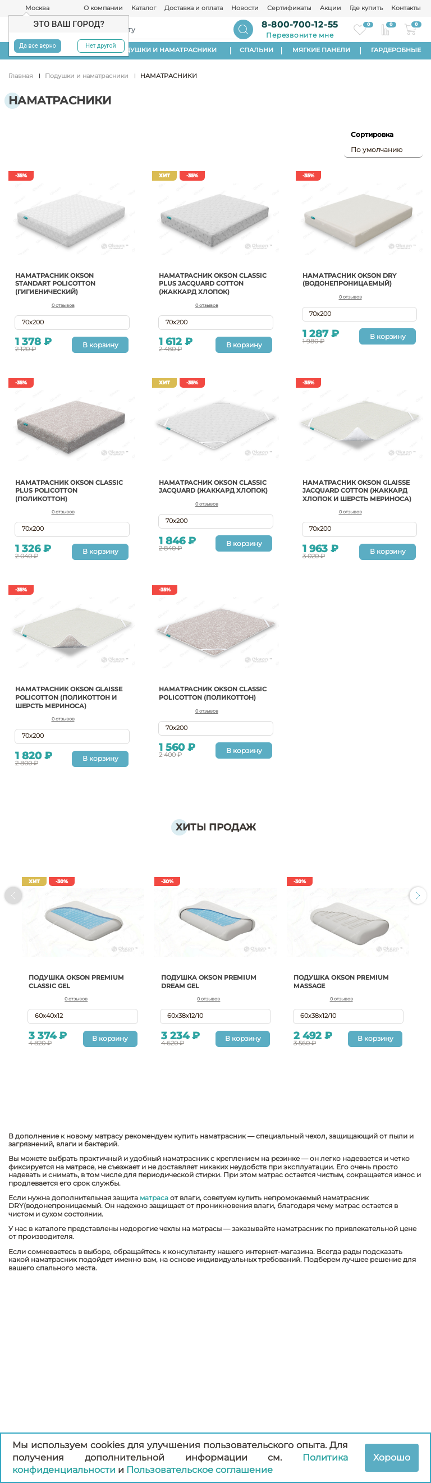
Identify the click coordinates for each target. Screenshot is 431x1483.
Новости (245, 8)
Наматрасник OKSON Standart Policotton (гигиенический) (58, 283)
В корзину (100, 344)
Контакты (406, 8)
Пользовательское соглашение (199, 1469)
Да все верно (37, 45)
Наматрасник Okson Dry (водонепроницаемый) (353, 279)
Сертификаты (289, 8)
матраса (154, 1220)
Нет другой (100, 45)
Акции (330, 8)
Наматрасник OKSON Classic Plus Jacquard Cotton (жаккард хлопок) (213, 283)
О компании (103, 8)
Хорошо (391, 1457)
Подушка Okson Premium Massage (345, 996)
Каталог (143, 8)
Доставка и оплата (193, 8)
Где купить (366, 8)
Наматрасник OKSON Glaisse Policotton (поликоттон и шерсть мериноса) (62, 708)
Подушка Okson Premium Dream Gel (212, 996)
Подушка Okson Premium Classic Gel (80, 996)
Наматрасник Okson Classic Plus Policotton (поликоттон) (64, 490)
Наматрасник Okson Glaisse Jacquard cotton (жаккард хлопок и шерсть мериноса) (353, 494)
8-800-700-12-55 (300, 24)
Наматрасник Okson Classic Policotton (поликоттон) (201, 704)
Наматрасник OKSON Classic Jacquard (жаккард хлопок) (201, 490)
